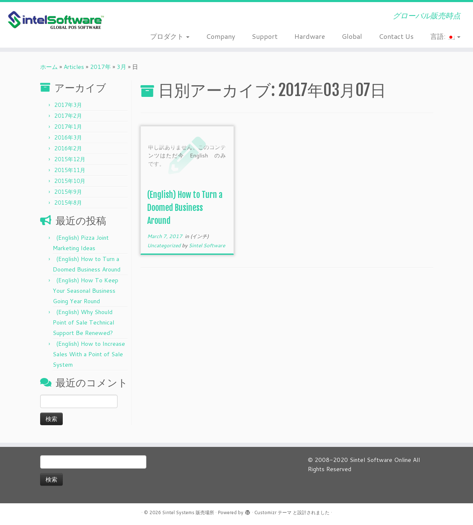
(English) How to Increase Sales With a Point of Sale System (89, 354)
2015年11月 (69, 170)
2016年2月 (68, 148)
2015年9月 (68, 191)
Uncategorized (164, 245)
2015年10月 (69, 181)
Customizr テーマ (272, 512)
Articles (74, 67)
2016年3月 (68, 137)
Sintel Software (207, 245)
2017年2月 (68, 115)
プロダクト (169, 36)
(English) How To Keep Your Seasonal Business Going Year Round (85, 290)
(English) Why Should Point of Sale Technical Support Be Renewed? (83, 322)
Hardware (309, 36)
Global (352, 36)
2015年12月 (69, 159)
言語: (445, 36)
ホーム (49, 67)
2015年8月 (68, 202)
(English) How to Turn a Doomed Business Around (184, 208)
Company (220, 36)
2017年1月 (68, 126)
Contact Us (396, 36)
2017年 (100, 67)
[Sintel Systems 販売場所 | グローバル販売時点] (55, 20)
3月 (121, 67)
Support (265, 36)
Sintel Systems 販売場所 (188, 512)
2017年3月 (68, 105)
